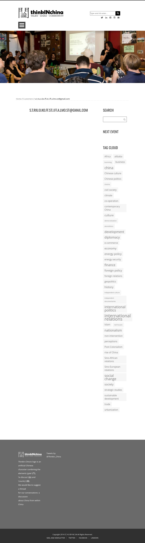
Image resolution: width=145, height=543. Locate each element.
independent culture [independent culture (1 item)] (112, 293)
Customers (28, 98)
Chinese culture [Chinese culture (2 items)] (112, 173)
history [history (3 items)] (108, 287)
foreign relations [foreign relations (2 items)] (113, 276)
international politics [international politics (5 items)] (115, 308)
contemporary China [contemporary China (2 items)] (112, 208)
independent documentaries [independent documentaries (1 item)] (110, 299)
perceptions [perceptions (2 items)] (110, 341)
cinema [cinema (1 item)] (107, 184)
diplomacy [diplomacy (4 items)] (112, 237)
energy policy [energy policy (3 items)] (113, 254)
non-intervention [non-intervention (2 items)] (113, 335)
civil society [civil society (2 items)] (110, 189)
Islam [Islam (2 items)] (107, 324)
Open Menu (21, 25)
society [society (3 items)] (108, 384)
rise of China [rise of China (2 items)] (111, 352)
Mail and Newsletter (56, 538)
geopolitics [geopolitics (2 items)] (110, 281)
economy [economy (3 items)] (110, 248)
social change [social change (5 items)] (110, 377)
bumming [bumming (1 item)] (108, 162)
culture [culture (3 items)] (109, 215)
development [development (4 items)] (114, 232)
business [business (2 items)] (120, 162)
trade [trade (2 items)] (107, 404)
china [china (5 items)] (108, 167)
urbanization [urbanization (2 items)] (111, 409)
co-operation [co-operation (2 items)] (111, 201)
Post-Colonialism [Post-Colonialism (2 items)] (113, 347)
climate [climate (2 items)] (108, 195)
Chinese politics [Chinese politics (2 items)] (112, 178)
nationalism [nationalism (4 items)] (113, 330)
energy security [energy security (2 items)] (112, 259)
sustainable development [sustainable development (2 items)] (111, 397)
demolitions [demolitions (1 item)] (108, 226)
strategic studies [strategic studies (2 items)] (113, 390)
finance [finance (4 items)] (109, 265)
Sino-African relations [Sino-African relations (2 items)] (110, 359)
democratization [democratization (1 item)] (110, 221)
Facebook (83, 538)
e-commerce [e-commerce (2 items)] (111, 242)
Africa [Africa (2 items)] (107, 156)
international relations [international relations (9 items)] (117, 317)
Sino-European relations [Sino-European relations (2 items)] (112, 368)
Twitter (72, 538)
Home (19, 98)
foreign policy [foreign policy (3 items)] (113, 270)
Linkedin (94, 538)
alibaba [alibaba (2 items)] (118, 156)
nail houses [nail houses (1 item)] (118, 325)
